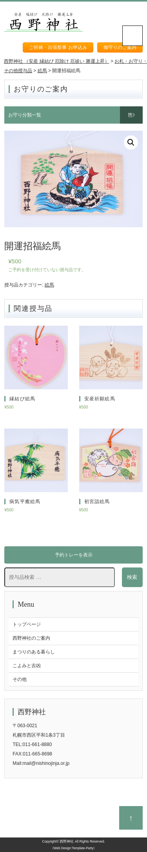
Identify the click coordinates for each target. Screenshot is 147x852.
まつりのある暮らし (34, 652)
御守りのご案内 (119, 47)
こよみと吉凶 (27, 665)
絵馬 (49, 285)
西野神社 (67, 841)
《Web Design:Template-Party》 (73, 848)
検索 (132, 577)
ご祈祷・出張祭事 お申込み (58, 47)
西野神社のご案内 (31, 638)
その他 (20, 679)
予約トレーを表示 (74, 555)
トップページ (27, 624)
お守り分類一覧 (24, 115)
